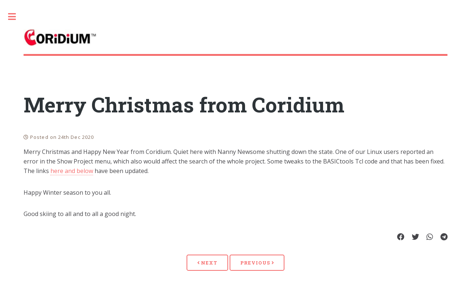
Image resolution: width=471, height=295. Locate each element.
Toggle (16, 16)
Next (207, 263)
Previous (257, 263)
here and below (71, 171)
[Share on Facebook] (400, 237)
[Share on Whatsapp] (429, 237)
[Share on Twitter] (415, 237)
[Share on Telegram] (443, 237)
